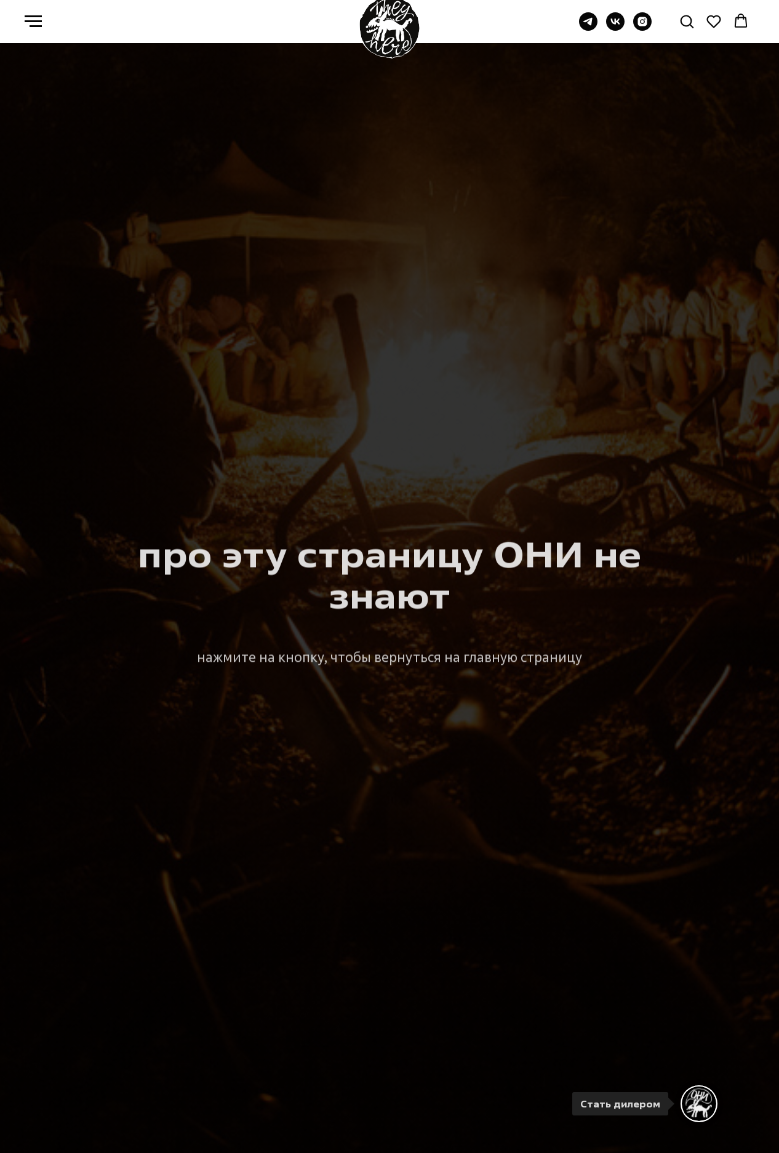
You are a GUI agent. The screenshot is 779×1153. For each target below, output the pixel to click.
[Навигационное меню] (33, 21)
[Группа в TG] (588, 27)
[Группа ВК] (615, 27)
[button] (686, 21)
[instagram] (642, 27)
